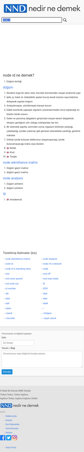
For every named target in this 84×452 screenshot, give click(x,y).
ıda (7, 293)
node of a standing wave (18, 268)
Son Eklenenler (12, 424)
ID (4, 194)
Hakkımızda (11, 416)
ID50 (45, 288)
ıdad (7, 298)
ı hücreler (10, 318)
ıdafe (45, 303)
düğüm (8, 87)
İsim (4, 337)
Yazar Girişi (11, 447)
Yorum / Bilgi (8, 348)
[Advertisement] (43, 48)
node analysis (13, 178)
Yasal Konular (12, 428)
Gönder (7, 371)
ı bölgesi (47, 313)
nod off (46, 273)
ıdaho (8, 308)
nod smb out (12, 283)
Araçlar (9, 420)
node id (9, 263)
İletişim (9, 432)
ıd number (10, 288)
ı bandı (8, 313)
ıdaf (7, 303)
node (45, 268)
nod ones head (50, 278)
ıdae (45, 298)
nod (7, 273)
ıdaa (45, 293)
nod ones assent (14, 278)
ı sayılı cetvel (49, 318)
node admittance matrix (20, 162)
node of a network (52, 263)
